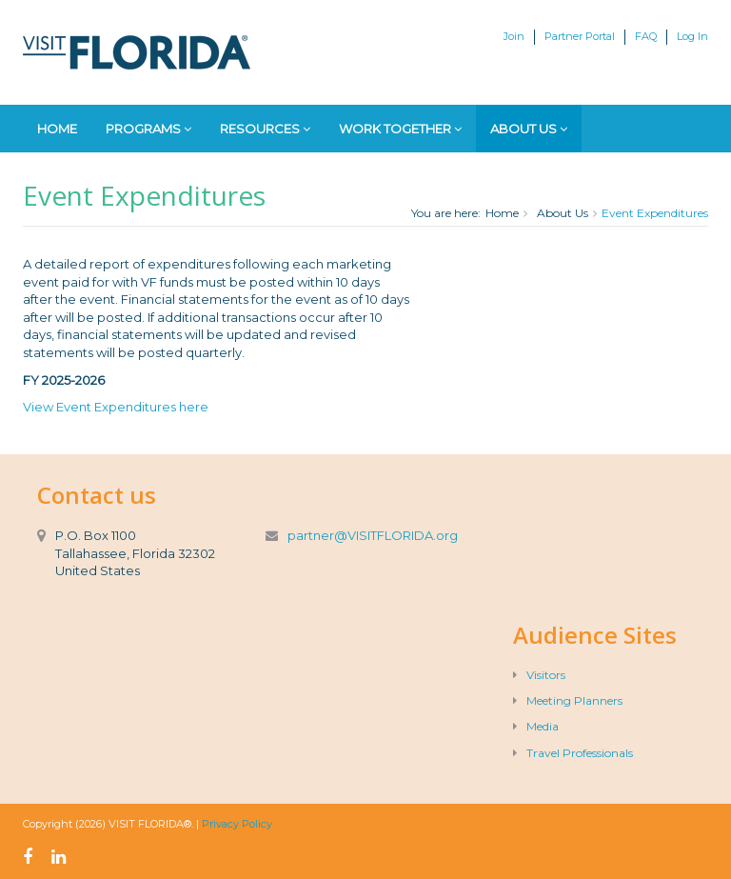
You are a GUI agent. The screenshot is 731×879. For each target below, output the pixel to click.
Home (57, 128)
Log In (692, 36)
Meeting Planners (567, 700)
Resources (265, 128)
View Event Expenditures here (115, 406)
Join (514, 36)
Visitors (539, 675)
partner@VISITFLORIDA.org (372, 535)
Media (536, 726)
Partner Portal (579, 36)
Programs (148, 128)
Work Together (400, 128)
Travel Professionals (573, 753)
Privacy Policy (237, 823)
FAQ (646, 36)
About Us (528, 128)
